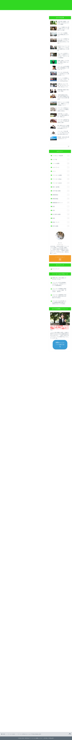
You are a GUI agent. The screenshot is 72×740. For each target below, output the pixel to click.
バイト (60, 171)
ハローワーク (60, 167)
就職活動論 (60, 198)
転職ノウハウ (60, 222)
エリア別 (60, 159)
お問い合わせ (64, 12)
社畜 (60, 210)
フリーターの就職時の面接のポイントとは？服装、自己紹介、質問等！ (59, 290)
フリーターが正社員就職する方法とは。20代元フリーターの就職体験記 (59, 284)
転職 (60, 218)
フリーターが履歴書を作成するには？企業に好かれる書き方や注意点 (59, 296)
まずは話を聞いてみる (24, 689)
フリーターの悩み (60, 179)
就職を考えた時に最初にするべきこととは (59, 278)
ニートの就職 (60, 163)
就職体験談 (60, 194)
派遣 (60, 206)
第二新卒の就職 (60, 214)
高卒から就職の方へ (30, 12)
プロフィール (42, 12)
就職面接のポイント (60, 202)
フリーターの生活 (6, 18)
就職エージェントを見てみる (60, 344)
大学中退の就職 (60, 191)
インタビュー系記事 (60, 155)
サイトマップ (55, 269)
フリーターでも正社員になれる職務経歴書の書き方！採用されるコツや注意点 (59, 302)
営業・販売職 (60, 187)
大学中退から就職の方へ (19, 13)
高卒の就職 (60, 226)
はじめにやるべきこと (53, 13)
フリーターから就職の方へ (7, 13)
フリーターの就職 (60, 175)
